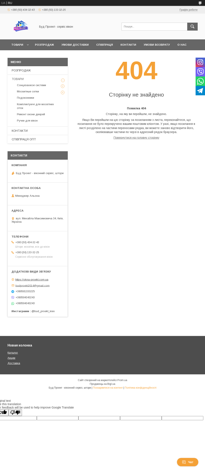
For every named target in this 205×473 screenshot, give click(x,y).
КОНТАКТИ (128, 44)
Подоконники (25, 97)
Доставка (14, 363)
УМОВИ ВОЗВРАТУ (157, 44)
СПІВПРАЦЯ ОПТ (24, 139)
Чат (187, 462)
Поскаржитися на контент (108, 387)
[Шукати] (192, 27)
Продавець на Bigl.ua (102, 384)
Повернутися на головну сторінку (136, 137)
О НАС (182, 44)
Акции (11, 357)
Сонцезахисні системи (31, 85)
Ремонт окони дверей (31, 114)
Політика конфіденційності (140, 387)
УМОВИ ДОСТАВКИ (75, 44)
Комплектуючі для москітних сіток (35, 106)
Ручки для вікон (27, 120)
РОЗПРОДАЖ (44, 44)
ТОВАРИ (17, 44)
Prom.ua (122, 380)
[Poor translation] (15, 412)
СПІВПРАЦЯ (104, 44)
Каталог (13, 352)
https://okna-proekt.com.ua (31, 279)
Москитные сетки (28, 91)
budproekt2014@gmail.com (32, 285)
